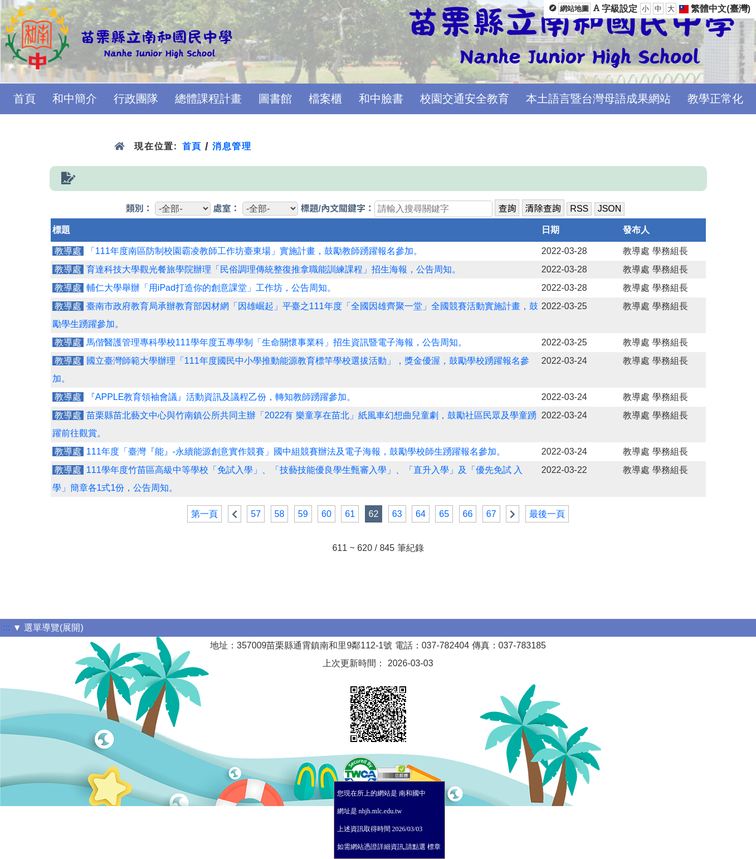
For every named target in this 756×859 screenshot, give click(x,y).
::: (6, 627)
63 (397, 514)
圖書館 (275, 98)
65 (444, 514)
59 (303, 514)
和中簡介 (74, 98)
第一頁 (204, 514)
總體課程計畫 (208, 98)
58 (280, 514)
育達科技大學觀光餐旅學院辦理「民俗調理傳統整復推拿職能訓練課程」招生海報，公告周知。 (273, 269)
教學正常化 (715, 98)
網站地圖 (574, 8)
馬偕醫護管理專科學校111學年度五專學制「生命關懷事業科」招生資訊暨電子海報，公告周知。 (276, 342)
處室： (226, 208)
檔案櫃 (325, 98)
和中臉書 (381, 98)
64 (421, 514)
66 (468, 514)
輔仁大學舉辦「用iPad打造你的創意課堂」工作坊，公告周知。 (211, 287)
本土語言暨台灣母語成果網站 (598, 98)
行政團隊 (136, 98)
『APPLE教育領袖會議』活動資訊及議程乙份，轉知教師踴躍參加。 (221, 397)
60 (326, 514)
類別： (139, 208)
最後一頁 (547, 514)
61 (350, 514)
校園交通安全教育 (464, 98)
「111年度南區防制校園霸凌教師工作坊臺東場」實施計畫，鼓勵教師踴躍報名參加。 (254, 251)
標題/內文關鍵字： (337, 208)
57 (256, 514)
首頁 (24, 98)
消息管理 (232, 146)
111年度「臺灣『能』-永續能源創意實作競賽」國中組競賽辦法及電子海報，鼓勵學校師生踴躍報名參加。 (295, 451)
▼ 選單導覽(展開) (48, 627)
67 (491, 514)
